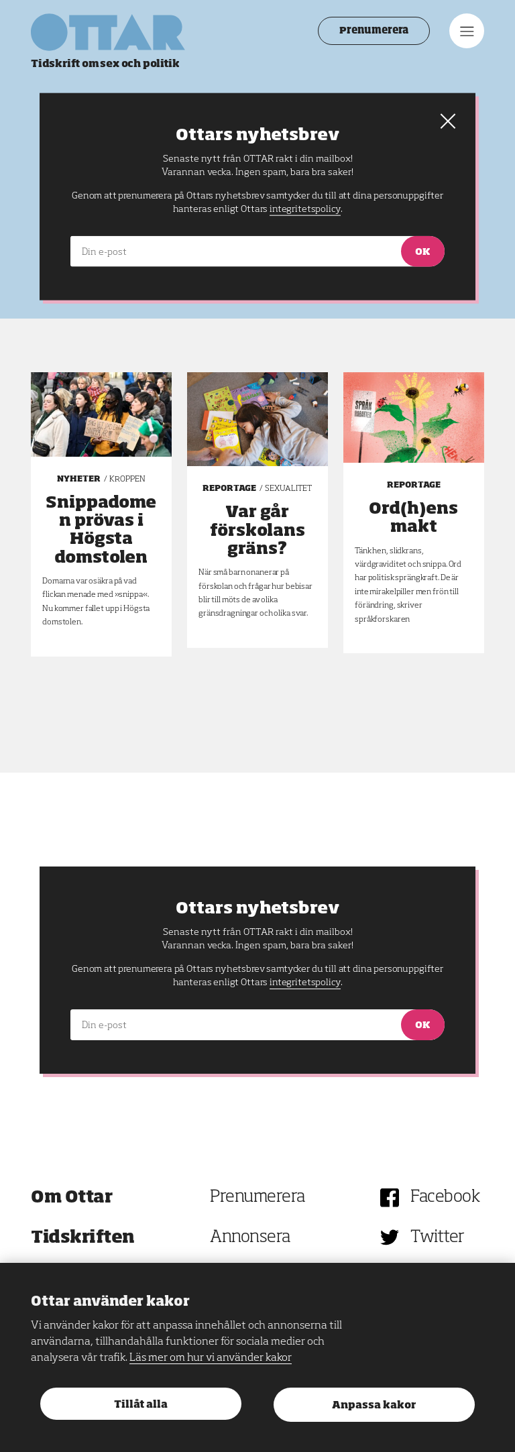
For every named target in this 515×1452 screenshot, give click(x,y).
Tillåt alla (141, 1405)
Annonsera (250, 1237)
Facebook (444, 1197)
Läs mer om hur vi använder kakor (210, 1358)
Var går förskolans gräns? (257, 530)
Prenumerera (373, 31)
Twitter (437, 1237)
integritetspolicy (305, 982)
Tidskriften (83, 1237)
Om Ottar (71, 1197)
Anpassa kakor (374, 1405)
